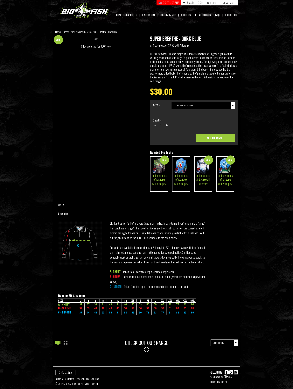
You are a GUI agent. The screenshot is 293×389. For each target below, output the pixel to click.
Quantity (157, 120)
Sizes (156, 105)
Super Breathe (84, 32)
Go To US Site (65, 372)
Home (58, 32)
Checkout (213, 3)
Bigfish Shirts (69, 32)
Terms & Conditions (64, 379)
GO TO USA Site (168, 3)
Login (200, 3)
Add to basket (215, 138)
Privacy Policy (82, 379)
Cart (229, 3)
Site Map (95, 379)
